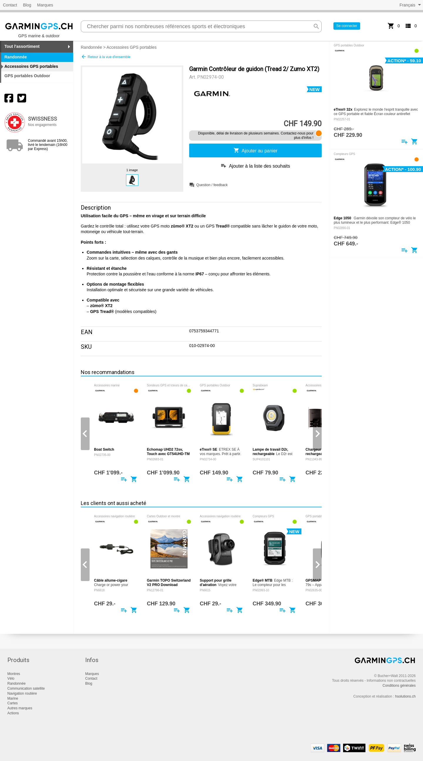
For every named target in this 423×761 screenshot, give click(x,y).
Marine (12, 698)
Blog (27, 5)
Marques (45, 5)
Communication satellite (26, 688)
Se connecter (346, 26)
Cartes (12, 703)
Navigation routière (22, 693)
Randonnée (91, 47)
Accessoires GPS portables (132, 47)
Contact (10, 5)
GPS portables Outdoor (27, 75)
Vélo (10, 678)
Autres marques (19, 708)
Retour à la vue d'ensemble (105, 57)
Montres (13, 674)
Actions (13, 713)
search (316, 26)
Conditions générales (399, 685)
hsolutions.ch (405, 696)
